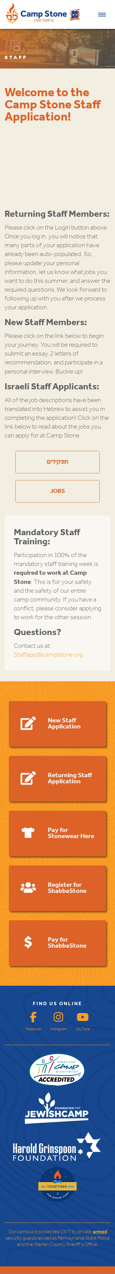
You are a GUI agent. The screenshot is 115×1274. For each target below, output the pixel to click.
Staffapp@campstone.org (48, 655)
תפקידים (57, 462)
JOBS (57, 491)
